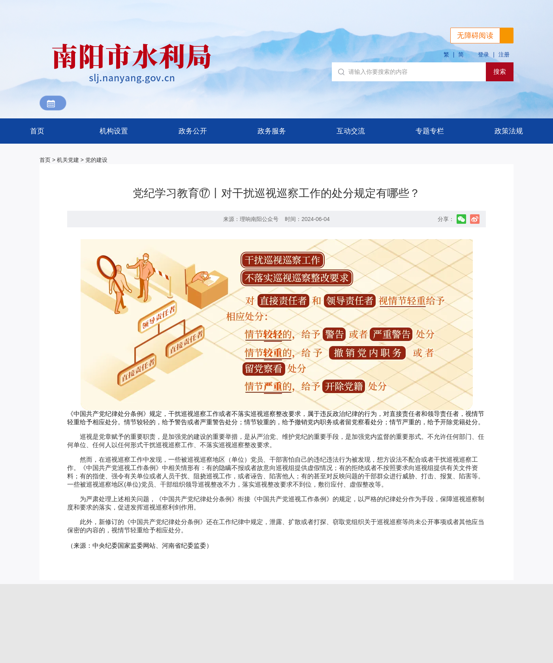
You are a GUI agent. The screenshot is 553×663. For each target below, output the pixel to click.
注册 (504, 54)
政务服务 (272, 131)
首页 (37, 131)
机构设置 (114, 131)
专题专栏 (430, 131)
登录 (483, 54)
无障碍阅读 (475, 35)
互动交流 (351, 131)
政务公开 (193, 131)
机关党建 (68, 160)
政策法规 (509, 131)
